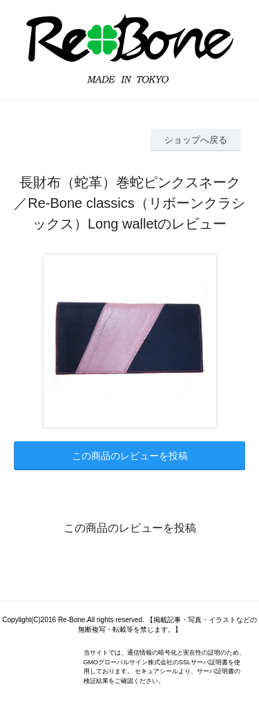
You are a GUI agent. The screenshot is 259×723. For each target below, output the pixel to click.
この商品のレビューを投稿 (130, 455)
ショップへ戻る (195, 140)
